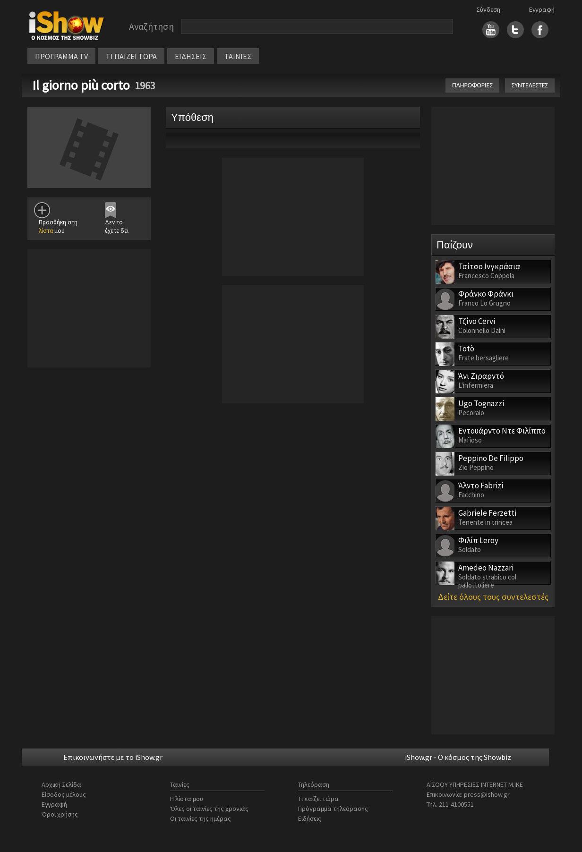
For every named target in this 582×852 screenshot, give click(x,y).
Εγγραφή (542, 9)
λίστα (46, 231)
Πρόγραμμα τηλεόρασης (333, 808)
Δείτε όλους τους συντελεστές (493, 596)
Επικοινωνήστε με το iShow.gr (113, 757)
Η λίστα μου (186, 798)
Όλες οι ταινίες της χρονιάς (209, 808)
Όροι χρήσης (60, 814)
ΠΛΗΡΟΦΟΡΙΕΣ (472, 85)
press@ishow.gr (487, 794)
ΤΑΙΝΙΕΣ (237, 56)
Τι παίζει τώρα (318, 798)
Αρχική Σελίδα (61, 784)
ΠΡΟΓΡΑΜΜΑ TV (61, 56)
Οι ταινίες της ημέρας (200, 818)
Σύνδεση (488, 9)
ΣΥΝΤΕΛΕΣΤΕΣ (530, 85)
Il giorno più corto (81, 85)
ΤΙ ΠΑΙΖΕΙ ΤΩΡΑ (131, 56)
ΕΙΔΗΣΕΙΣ (190, 56)
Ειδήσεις (309, 818)
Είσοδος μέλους (64, 794)
